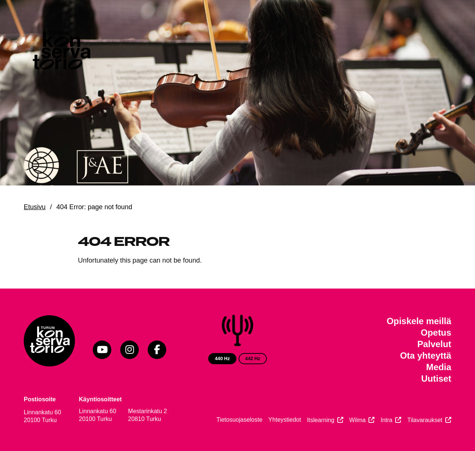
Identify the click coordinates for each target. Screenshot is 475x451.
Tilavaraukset (424, 420)
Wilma (357, 420)
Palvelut (434, 344)
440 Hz (222, 358)
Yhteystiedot (284, 420)
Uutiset (436, 378)
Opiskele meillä (419, 321)
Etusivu (35, 207)
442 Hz (253, 358)
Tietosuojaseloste (239, 420)
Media (438, 367)
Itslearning (320, 420)
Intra (386, 420)
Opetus (436, 332)
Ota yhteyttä (425, 355)
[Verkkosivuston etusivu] (61, 52)
